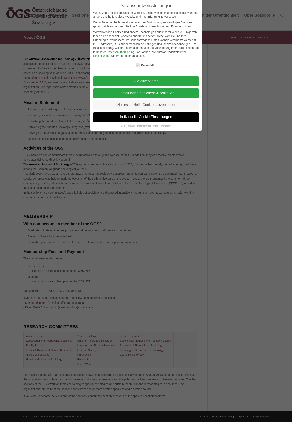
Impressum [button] (166, 126)
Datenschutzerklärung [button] (148, 126)
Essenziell (145, 65)
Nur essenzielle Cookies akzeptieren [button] (146, 105)
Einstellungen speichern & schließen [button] (146, 93)
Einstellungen (101, 55)
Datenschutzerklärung (120, 52)
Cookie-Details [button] (128, 126)
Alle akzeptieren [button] (146, 81)
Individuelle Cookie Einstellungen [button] (146, 117)
